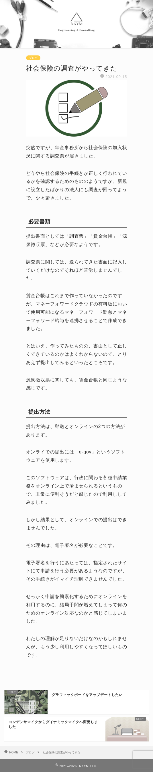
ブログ (33, 57)
